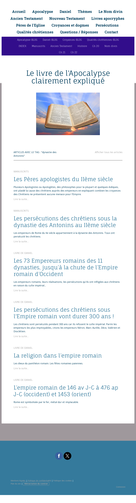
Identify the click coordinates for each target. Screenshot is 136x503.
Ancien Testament (26, 18)
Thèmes (85, 12)
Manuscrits (38, 54)
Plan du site (16, 491)
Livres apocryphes (107, 18)
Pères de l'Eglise (30, 25)
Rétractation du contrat (36, 491)
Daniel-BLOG (50, 47)
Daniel (65, 12)
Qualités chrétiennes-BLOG (103, 47)
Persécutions (107, 25)
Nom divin (110, 54)
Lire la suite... (21, 207)
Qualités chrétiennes (35, 32)
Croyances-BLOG (72, 47)
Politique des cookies (62, 488)
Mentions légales (18, 488)
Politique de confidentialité (39, 488)
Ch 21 (62, 60)
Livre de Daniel (23, 261)
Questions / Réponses (79, 32)
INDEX (22, 54)
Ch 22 (74, 60)
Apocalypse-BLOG (27, 47)
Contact (111, 32)
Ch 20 (95, 54)
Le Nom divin (111, 12)
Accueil (19, 12)
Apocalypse (42, 12)
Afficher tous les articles (108, 160)
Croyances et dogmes (70, 25)
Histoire (82, 54)
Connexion (120, 495)
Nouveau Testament (67, 18)
